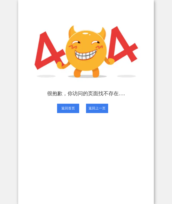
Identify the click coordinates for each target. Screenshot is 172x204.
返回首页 (68, 108)
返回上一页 (97, 108)
